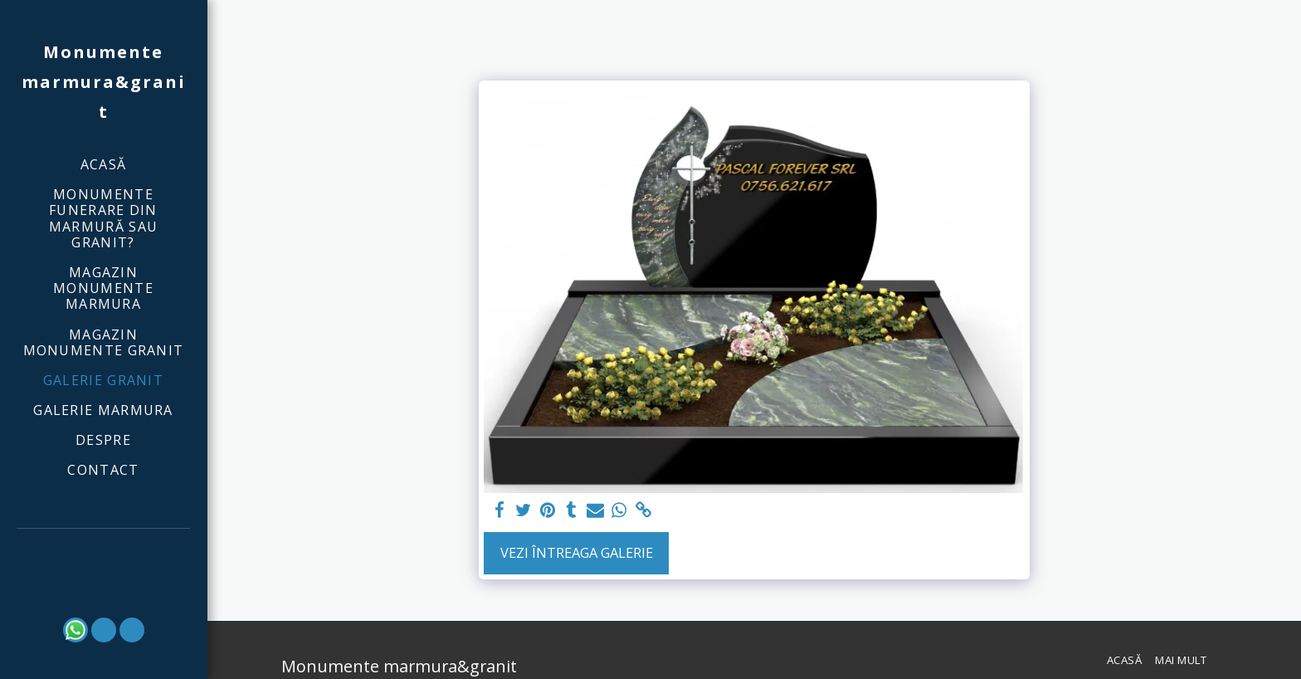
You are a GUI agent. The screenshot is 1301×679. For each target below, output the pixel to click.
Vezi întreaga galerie (576, 552)
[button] (103, 551)
